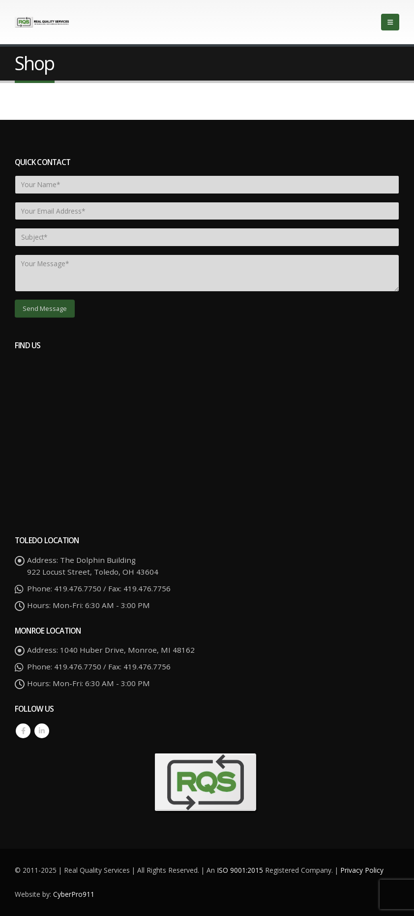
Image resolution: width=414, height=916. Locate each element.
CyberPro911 (73, 894)
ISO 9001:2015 (241, 870)
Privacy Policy (362, 870)
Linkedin (41, 730)
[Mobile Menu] (390, 22)
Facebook (23, 730)
